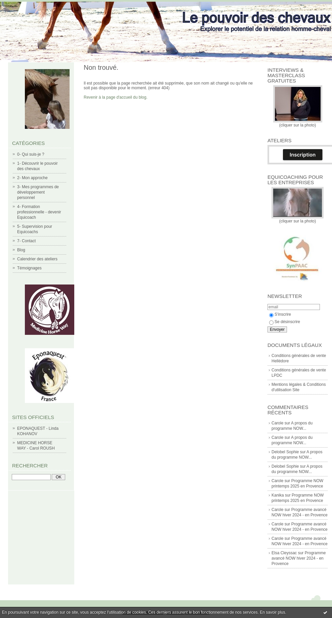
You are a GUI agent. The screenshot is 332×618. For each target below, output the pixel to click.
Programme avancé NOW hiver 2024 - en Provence (299, 558)
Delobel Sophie (285, 452)
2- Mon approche (32, 177)
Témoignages (29, 268)
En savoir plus (272, 612)
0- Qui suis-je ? (30, 154)
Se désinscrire (284, 321)
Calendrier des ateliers (37, 259)
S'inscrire (280, 314)
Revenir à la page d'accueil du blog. (116, 97)
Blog (21, 250)
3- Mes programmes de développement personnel (38, 192)
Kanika (278, 495)
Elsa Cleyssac (284, 553)
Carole (277, 423)
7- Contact (26, 241)
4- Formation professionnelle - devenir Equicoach (39, 212)
